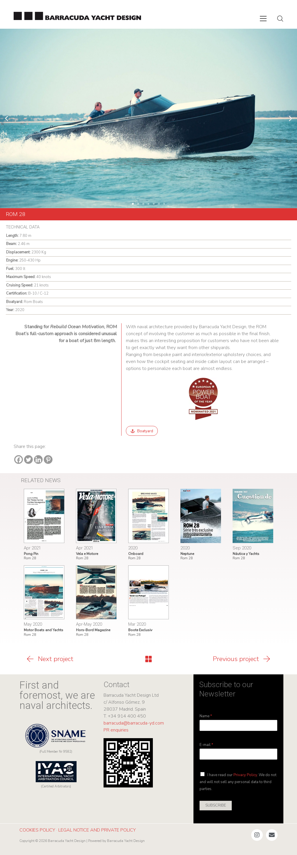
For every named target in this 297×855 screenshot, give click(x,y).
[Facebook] (18, 459)
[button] (6, 118)
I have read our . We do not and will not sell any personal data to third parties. (238, 782)
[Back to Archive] (148, 659)
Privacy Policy (245, 775)
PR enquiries (116, 730)
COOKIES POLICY (37, 830)
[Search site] (280, 18)
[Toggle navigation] (263, 18)
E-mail (206, 745)
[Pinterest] (48, 459)
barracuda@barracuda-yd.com (134, 723)
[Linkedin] (38, 459)
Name (206, 716)
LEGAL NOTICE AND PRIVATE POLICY (97, 830)
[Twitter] (28, 459)
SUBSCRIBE (215, 805)
